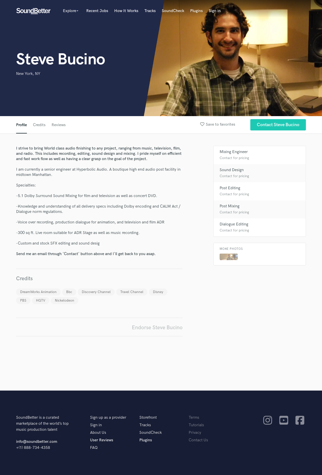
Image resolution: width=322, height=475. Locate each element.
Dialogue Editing (234, 224)
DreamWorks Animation (38, 292)
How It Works (126, 11)
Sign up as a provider (108, 417)
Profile (21, 125)
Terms (194, 417)
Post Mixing (229, 206)
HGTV (40, 300)
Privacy (195, 432)
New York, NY (28, 73)
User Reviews (101, 440)
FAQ (94, 447)
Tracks (150, 11)
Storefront (148, 417)
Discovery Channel (96, 292)
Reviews (59, 125)
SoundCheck (173, 11)
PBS (23, 300)
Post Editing (230, 188)
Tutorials (196, 425)
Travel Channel (131, 292)
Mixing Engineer (234, 152)
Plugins (196, 11)
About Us (98, 432)
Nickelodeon (64, 300)
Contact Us (198, 440)
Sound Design (232, 170)
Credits (39, 125)
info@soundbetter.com (36, 441)
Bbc (69, 292)
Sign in (215, 11)
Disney (158, 292)
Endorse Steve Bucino (157, 327)
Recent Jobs (97, 11)
